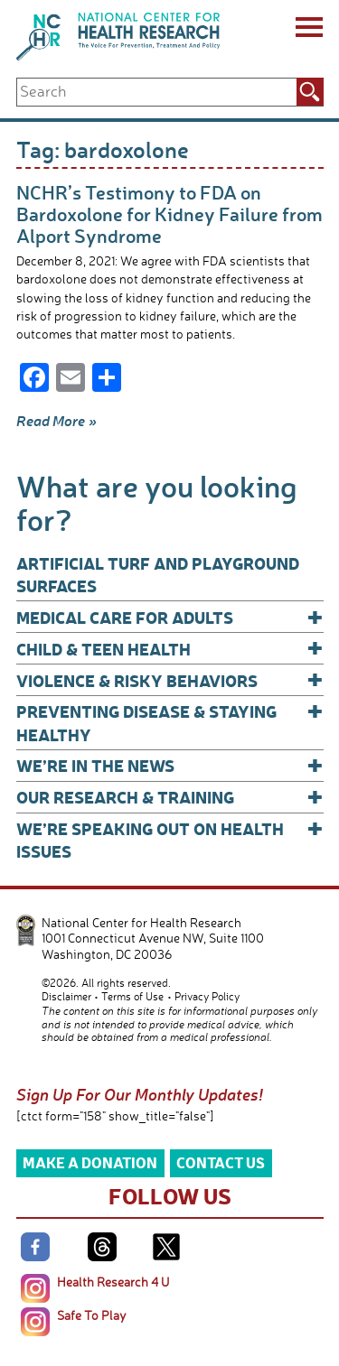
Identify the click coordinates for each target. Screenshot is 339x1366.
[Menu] (308, 29)
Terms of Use (132, 996)
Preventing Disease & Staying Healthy (170, 722)
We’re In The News (170, 765)
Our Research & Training (170, 796)
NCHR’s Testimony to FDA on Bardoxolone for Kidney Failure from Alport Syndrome (169, 213)
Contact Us (220, 1162)
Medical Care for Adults (170, 617)
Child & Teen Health (170, 648)
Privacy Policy (207, 996)
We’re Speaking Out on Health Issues (170, 839)
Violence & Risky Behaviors (170, 680)
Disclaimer (66, 996)
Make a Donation (90, 1162)
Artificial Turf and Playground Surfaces (157, 574)
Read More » (56, 421)
